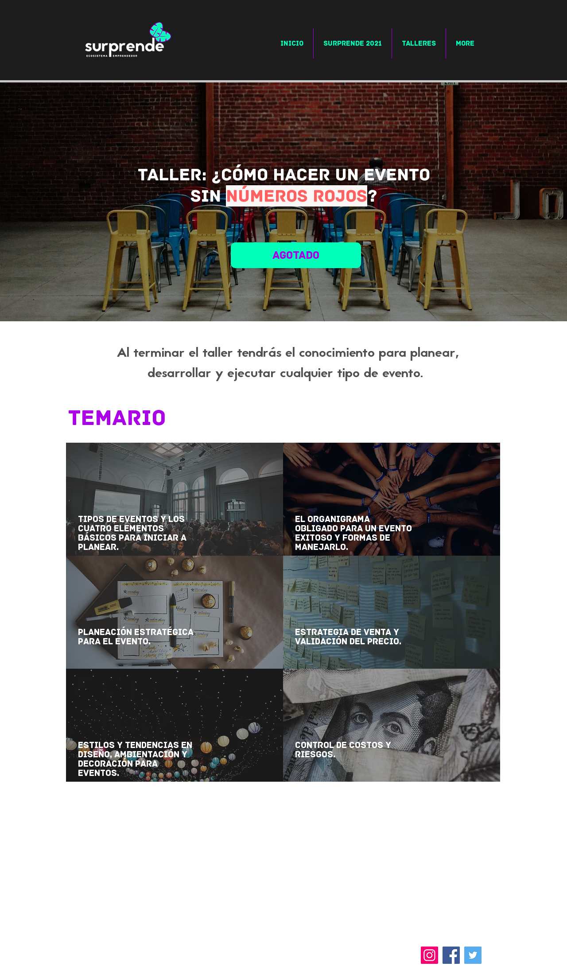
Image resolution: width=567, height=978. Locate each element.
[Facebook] (451, 955)
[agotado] (296, 255)
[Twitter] (473, 955)
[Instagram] (429, 955)
